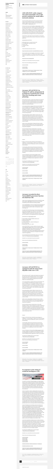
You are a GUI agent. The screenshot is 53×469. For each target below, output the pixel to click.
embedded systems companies (9, 87)
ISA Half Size (7, 123)
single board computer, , (31, 73)
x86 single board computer (9, 144)
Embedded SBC (8, 28)
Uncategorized (7, 199)
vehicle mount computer (9, 138)
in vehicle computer (8, 96)
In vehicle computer (8, 36)
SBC (6, 57)
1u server (7, 171)
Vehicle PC (7, 140)
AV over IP (7, 175)
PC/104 (6, 128)
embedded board (8, 76)
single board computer (8, 132)
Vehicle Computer (8, 136)
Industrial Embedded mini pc (9, 110)
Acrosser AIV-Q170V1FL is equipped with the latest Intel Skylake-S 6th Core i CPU (32, 268)
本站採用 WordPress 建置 (25, 467)
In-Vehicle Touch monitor (38, 74)
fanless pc (7, 92)
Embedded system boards (30, 74)
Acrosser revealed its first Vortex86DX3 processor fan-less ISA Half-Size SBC (33, 195)
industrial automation (25, 443)
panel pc (7, 195)
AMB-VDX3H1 (30, 201)
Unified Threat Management (32, 411)
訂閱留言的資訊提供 (8, 16)
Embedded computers (8, 24)
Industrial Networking (8, 43)
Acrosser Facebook (25, 64)
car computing (7, 72)
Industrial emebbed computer (9, 42)
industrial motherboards (9, 117)
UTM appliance (27, 82)
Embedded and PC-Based (9, 23)
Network (7, 52)
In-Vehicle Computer (37, 330)
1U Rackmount (39, 443)
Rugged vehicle (8, 56)
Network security (8, 53)
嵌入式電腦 (7, 148)
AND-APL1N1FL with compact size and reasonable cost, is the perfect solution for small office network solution (33, 15)
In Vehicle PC (7, 99)
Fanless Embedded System (9, 91)
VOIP (6, 63)
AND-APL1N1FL (38, 26)
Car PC (6, 73)
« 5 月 (6, 166)
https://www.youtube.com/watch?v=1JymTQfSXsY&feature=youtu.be (32, 50)
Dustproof (7, 178)
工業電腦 (7, 149)
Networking (7, 127)
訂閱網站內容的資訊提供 (9, 15)
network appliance (27, 80)
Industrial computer (8, 39)
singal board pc (8, 131)
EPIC (6, 88)
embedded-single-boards (9, 31)
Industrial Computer (8, 190)
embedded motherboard (9, 81)
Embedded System (8, 84)
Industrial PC (7, 44)
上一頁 (21, 461)
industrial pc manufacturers (9, 120)
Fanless (6, 186)
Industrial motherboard (33, 443)
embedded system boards (9, 85)
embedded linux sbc (8, 80)
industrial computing (8, 109)
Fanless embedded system (10, 4)
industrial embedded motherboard (33, 81)
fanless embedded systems (9, 32)
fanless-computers (8, 35)
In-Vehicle (36, 154)
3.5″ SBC (27, 71)
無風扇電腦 (7, 153)
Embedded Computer (8, 77)
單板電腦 (7, 145)
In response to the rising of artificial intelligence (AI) (31, 370)
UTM (38, 411)
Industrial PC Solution (8, 47)
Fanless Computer (8, 89)
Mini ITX (7, 124)
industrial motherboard (9, 116)
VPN (6, 64)
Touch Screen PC (31, 70)
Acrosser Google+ (25, 439)
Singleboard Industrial (8, 60)
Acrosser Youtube (25, 170)
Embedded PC (7, 27)
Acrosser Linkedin (25, 172)
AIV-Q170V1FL (27, 106)
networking (7, 194)
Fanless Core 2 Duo (8, 187)
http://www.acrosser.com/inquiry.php (28, 162)
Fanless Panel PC (25, 70)
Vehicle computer (8, 61)
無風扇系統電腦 (7, 152)
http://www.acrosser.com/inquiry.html (28, 58)
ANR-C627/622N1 (27, 407)
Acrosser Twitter (24, 168)
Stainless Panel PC (37, 70)
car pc (6, 176)
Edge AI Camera (8, 179)
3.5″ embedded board (32, 71)
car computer (7, 69)
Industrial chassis (8, 103)
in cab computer (8, 95)
